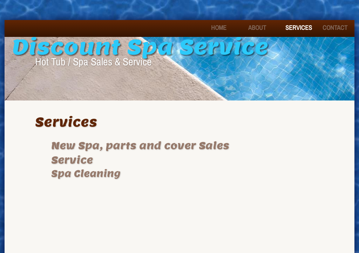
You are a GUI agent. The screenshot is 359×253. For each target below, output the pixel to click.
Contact (335, 27)
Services (298, 27)
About (257, 27)
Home (218, 27)
